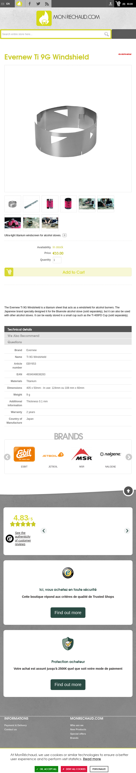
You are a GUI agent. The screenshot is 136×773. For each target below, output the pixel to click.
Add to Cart (74, 272)
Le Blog (19, 3)
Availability (44, 247)
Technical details (20, 329)
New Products (78, 729)
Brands (68, 435)
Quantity (45, 259)
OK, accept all (46, 769)
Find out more (67, 612)
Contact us (10, 729)
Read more (92, 758)
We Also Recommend (23, 335)
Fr (2, 3)
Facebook (29, 3)
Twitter (38, 3)
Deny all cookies (74, 769)
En (7, 3)
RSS (47, 3)
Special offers (78, 733)
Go (106, 34)
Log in (110, 3)
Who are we (76, 725)
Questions (15, 342)
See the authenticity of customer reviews (23, 538)
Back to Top (128, 490)
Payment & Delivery (15, 725)
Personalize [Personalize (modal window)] (99, 769)
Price (47, 253)
